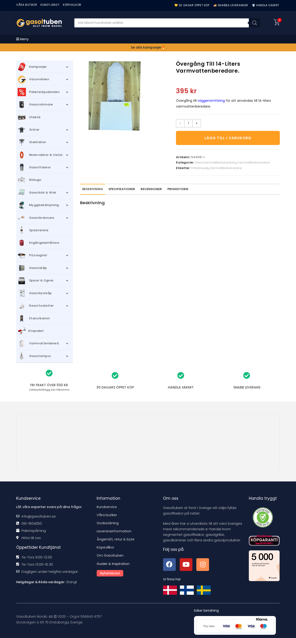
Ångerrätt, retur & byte (116, 539)
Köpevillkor (106, 547)
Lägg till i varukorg (228, 138)
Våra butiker (107, 514)
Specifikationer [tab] (121, 190)
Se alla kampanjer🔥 (148, 47)
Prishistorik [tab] (177, 190)
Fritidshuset (199, 169)
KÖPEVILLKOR (72, 5)
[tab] (151, 190)
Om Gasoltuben (110, 555)
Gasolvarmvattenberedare (215, 164)
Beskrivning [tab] (92, 190)
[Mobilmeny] (22, 39)
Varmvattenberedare (253, 164)
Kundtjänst (49, 5)
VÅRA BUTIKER (26, 5)
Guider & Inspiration (113, 563)
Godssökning (108, 523)
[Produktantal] (188, 123)
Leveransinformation (114, 531)
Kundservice (107, 506)
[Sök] (254, 23)
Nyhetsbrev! (111, 572)
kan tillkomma (49, 389)
